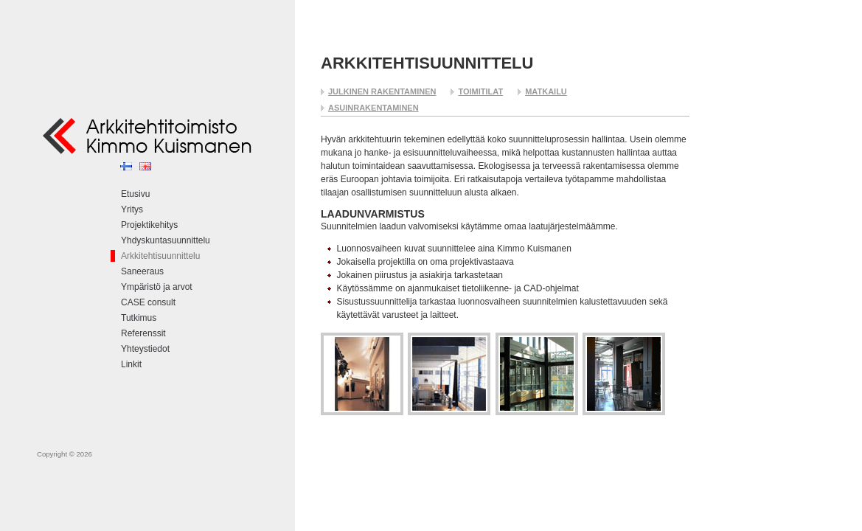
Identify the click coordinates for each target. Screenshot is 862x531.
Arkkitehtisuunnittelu (160, 256)
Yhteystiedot (145, 349)
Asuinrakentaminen (373, 107)
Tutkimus (138, 318)
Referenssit (143, 333)
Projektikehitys (149, 225)
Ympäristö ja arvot (156, 287)
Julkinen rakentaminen (382, 91)
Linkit (131, 364)
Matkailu (546, 91)
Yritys (132, 209)
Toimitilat (480, 91)
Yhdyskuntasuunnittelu (165, 240)
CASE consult (148, 302)
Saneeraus (142, 271)
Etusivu (135, 194)
